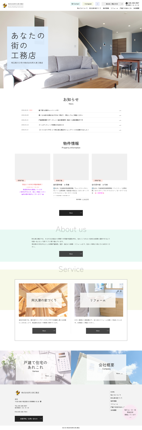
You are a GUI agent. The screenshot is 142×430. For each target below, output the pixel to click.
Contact (76, 4)
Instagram (88, 4)
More (71, 213)
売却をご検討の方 (112, 4)
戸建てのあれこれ (126, 8)
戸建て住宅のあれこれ (118, 407)
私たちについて (82, 8)
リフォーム (114, 8)
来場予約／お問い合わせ (29, 419)
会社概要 (136, 8)
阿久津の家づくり (95, 8)
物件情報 (106, 8)
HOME (112, 392)
